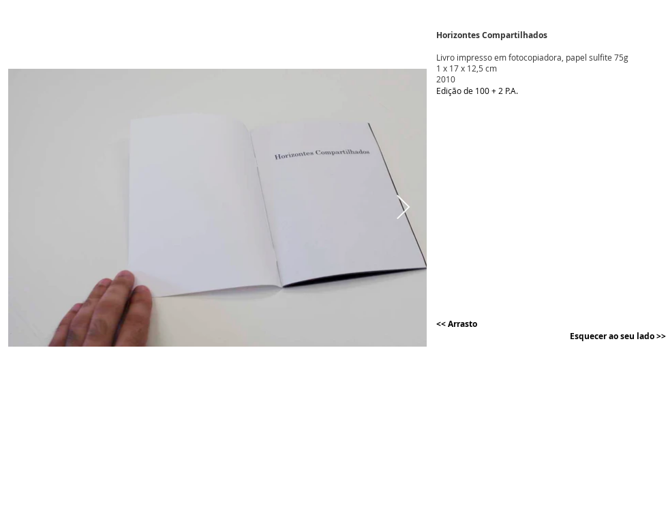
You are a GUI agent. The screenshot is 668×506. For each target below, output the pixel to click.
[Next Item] (403, 208)
